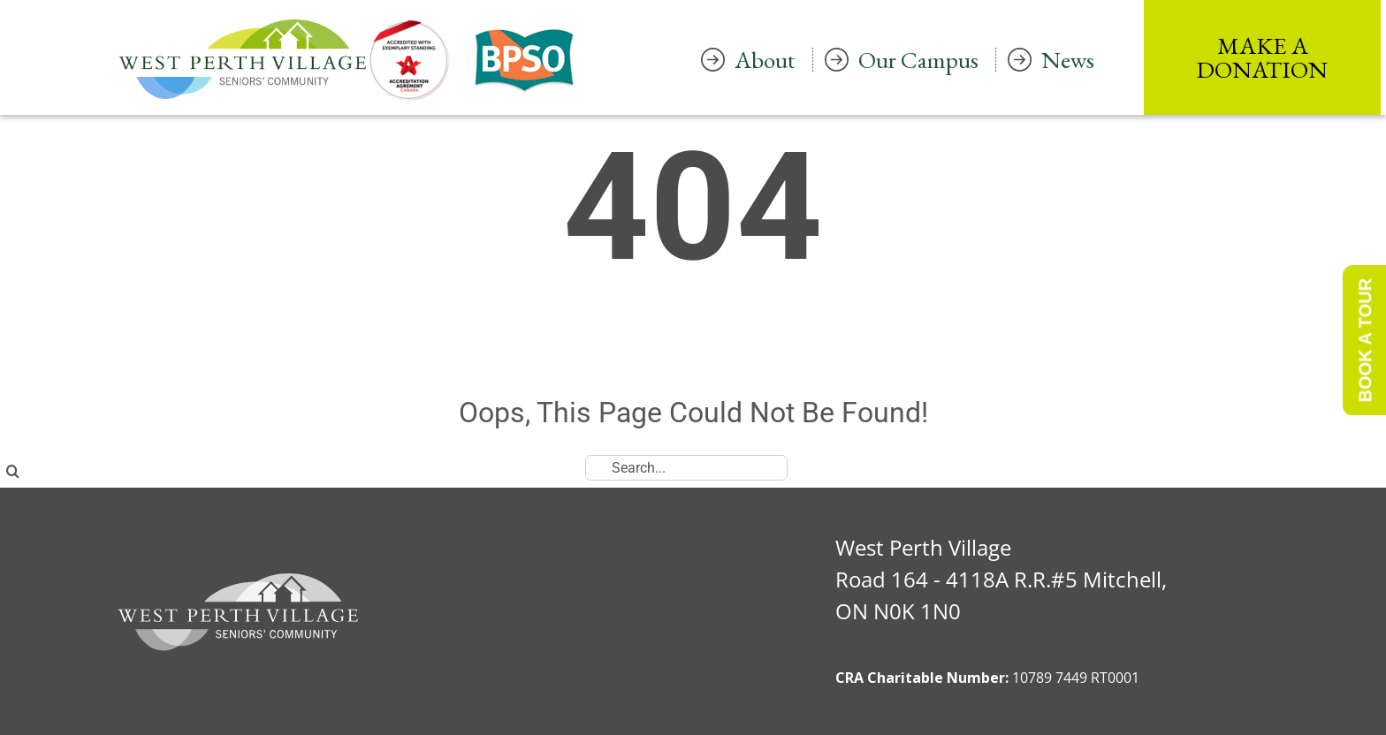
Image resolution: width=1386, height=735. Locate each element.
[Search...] (686, 468)
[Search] (13, 471)
